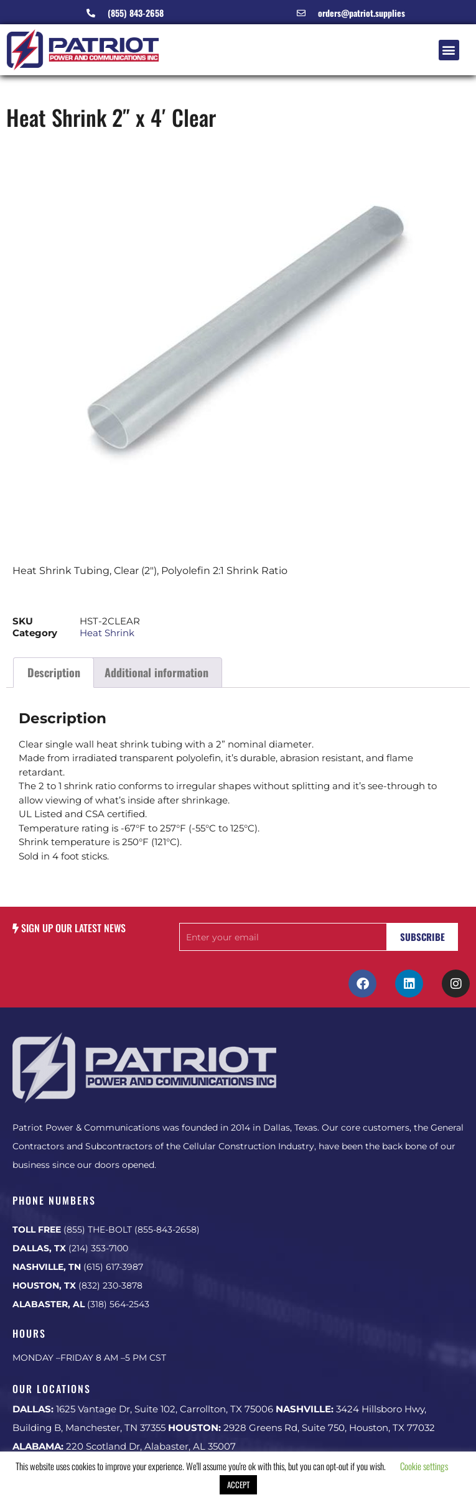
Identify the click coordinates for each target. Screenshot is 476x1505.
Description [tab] (53, 672)
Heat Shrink (107, 633)
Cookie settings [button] (424, 1466)
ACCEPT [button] (238, 1484)
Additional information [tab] (156, 672)
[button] (449, 50)
